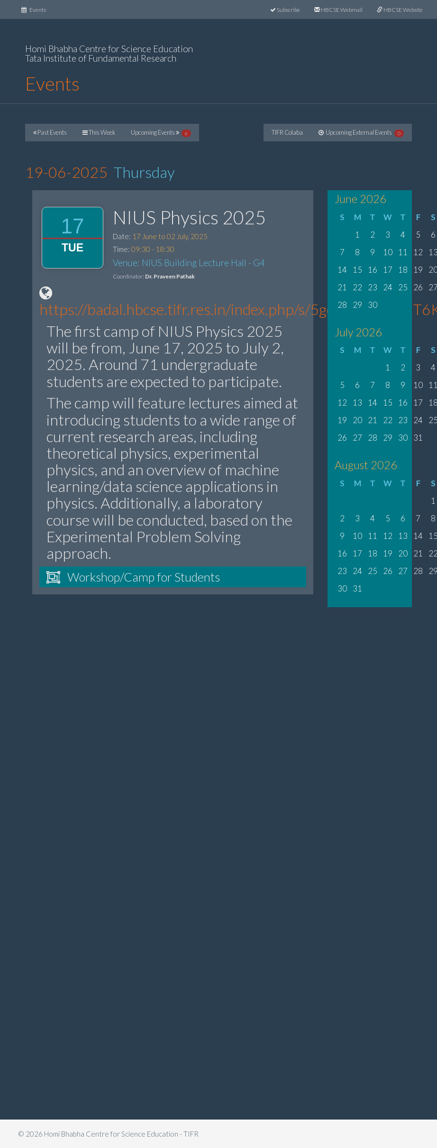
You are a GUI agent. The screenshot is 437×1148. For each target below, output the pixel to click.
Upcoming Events (161, 133)
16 (372, 270)
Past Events (50, 132)
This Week (98, 132)
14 (342, 270)
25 (403, 287)
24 (387, 287)
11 (403, 252)
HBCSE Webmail (338, 9)
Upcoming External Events (361, 133)
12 (418, 252)
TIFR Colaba (287, 132)
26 (418, 287)
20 (357, 420)
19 (418, 270)
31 (418, 438)
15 (357, 270)
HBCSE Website (400, 9)
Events (37, 8)
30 (372, 305)
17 (387, 270)
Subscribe (285, 9)
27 (357, 438)
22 (357, 287)
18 (403, 270)
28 (342, 305)
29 (357, 305)
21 (342, 287)
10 (387, 252)
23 (372, 287)
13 (357, 402)
